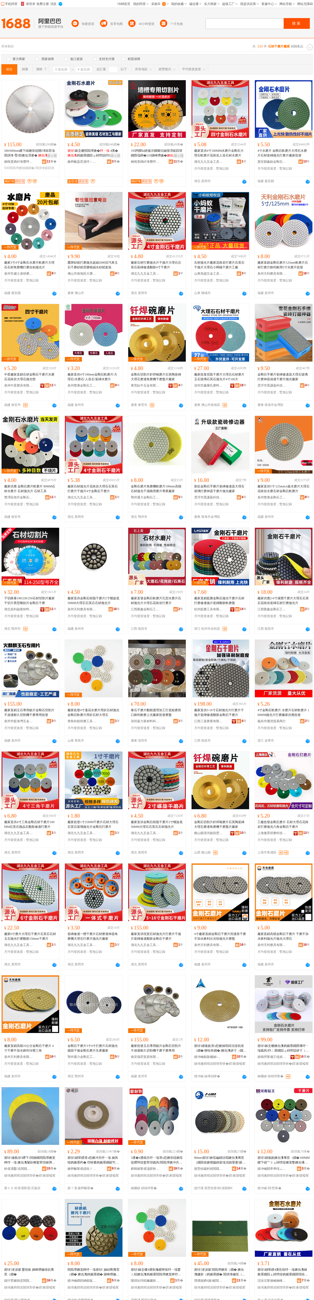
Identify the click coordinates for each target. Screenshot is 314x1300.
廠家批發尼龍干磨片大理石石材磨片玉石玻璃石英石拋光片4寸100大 (219, 377)
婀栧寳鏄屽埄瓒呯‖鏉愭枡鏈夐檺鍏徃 (18, 162)
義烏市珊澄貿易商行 (271, 721)
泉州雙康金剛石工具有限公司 (82, 385)
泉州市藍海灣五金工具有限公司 (18, 721)
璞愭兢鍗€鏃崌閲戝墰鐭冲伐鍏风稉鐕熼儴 (208, 1280)
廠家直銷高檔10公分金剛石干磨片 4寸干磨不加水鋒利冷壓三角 (29, 1048)
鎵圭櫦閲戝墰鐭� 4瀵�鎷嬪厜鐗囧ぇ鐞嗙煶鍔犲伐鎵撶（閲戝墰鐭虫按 (93, 153)
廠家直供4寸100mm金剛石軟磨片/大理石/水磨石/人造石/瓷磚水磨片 (92, 377)
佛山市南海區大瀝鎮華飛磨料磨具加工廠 (82, 273)
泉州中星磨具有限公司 (18, 385)
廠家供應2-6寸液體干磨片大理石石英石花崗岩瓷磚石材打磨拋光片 (283, 600)
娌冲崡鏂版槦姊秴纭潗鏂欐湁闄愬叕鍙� (208, 1057)
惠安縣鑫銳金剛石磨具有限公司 (271, 162)
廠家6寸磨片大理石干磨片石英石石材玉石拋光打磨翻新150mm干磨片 (30, 936)
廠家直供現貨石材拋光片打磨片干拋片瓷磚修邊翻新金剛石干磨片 (156, 936)
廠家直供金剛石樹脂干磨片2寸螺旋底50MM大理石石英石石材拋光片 (93, 600)
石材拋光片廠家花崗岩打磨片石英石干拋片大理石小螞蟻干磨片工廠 (219, 265)
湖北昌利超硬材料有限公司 (18, 609)
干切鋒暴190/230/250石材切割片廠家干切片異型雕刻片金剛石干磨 (29, 600)
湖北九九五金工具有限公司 (208, 162)
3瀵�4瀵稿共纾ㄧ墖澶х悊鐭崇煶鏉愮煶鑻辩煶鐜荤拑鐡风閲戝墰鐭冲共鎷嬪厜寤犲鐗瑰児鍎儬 (157, 1160)
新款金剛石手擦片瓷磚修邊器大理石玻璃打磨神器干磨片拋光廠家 (219, 489)
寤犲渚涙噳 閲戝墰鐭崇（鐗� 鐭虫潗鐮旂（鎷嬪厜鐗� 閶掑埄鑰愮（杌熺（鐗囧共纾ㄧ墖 (219, 1272)
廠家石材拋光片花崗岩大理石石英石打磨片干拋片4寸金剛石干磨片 (93, 489)
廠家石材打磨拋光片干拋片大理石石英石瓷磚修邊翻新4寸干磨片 (156, 265)
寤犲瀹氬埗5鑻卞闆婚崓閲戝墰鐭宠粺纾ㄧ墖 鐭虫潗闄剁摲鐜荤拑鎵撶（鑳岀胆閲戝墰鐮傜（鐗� (29, 1160)
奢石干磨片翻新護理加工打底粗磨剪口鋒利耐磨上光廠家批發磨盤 (156, 712)
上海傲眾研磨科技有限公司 (271, 833)
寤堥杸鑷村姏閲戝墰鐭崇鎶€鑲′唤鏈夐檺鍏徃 (208, 1169)
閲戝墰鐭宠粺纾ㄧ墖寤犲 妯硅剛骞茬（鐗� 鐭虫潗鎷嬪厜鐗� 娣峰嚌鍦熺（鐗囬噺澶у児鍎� (94, 1272)
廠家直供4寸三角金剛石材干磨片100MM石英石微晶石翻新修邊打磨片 (29, 824)
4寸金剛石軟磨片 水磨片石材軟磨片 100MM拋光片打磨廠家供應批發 (283, 712)
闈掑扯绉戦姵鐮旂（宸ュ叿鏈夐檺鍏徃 (145, 1280)
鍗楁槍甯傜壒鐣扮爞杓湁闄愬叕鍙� (145, 1169)
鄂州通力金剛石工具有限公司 (145, 497)
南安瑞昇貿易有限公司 (145, 1057)
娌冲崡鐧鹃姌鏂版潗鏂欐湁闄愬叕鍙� (82, 1280)
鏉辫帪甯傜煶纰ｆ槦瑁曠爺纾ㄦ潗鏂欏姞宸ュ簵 (82, 1169)
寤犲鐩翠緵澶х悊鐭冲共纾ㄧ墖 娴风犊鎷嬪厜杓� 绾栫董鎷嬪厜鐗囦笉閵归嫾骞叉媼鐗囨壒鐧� (93, 1160)
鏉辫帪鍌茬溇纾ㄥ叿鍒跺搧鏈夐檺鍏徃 (82, 162)
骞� (52, 161)
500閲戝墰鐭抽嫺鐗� (19, 168)
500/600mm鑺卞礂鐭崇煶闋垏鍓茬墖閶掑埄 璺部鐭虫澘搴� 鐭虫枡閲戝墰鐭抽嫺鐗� (29, 153)
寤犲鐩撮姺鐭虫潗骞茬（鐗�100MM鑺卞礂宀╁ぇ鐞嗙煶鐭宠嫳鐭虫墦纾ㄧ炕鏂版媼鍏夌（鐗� (283, 1160)
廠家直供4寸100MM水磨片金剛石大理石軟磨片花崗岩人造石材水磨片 (219, 153)
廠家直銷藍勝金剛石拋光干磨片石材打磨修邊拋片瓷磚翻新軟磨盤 (219, 600)
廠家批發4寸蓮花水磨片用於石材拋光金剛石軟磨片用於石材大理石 (93, 712)
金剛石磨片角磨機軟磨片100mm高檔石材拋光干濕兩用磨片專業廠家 (156, 489)
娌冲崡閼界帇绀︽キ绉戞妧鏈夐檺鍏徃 (271, 1169)
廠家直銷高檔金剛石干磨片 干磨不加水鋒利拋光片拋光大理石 (283, 936)
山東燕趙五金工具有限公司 (208, 273)
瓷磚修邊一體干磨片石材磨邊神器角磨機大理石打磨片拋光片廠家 (93, 936)
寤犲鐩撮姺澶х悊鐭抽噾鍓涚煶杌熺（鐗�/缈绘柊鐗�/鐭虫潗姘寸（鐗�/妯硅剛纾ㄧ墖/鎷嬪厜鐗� (219, 1048)
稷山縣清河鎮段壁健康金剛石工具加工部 (208, 833)
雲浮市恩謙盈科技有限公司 (271, 385)
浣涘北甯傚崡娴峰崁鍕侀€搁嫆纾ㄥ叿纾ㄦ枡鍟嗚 (271, 1280)
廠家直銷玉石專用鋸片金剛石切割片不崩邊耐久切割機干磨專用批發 (29, 712)
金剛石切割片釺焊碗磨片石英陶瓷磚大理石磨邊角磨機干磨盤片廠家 (156, 377)
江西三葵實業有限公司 (208, 721)
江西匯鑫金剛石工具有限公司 (145, 609)
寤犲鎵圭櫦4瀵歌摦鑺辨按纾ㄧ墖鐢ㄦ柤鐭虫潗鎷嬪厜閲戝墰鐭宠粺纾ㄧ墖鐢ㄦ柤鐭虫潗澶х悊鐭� (156, 1272)
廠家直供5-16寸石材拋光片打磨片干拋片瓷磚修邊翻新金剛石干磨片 (219, 712)
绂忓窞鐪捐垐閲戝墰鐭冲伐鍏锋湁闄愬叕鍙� (18, 1280)
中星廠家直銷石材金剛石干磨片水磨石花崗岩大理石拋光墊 (29, 377)
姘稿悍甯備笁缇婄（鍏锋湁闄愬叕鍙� (271, 1057)
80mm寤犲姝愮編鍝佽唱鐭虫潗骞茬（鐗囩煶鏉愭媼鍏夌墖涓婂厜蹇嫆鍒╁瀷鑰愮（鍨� (219, 1160)
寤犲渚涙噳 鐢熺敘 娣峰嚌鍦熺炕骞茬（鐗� (29, 1272)
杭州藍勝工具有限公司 (208, 609)
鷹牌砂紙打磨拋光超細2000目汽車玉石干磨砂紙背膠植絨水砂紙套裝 (93, 265)
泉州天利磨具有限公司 (271, 273)
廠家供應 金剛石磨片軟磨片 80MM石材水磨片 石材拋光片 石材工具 (29, 489)
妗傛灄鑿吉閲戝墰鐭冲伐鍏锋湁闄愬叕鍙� (18, 1169)
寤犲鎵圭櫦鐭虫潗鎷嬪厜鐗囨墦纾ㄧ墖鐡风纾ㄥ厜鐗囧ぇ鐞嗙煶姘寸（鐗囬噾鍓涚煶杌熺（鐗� (283, 1048)
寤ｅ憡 (52, 155)
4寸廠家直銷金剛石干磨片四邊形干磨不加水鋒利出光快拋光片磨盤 (220, 936)
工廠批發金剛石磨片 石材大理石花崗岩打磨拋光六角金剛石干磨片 (283, 824)
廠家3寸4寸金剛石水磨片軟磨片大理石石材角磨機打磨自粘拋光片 (29, 265)
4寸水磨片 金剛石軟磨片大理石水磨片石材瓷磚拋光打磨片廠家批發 (282, 153)
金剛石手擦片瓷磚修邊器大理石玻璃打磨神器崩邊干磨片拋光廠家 (282, 377)
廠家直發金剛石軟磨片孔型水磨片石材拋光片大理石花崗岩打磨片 (156, 600)
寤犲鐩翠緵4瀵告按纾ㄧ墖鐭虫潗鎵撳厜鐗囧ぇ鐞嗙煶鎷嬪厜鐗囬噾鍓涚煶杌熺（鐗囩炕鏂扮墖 (282, 1272)
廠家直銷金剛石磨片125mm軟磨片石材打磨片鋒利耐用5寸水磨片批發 (282, 265)
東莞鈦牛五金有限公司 (145, 385)
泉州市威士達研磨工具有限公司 (18, 273)
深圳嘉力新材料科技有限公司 (145, 721)
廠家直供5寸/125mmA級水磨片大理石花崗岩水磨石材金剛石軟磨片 (283, 489)
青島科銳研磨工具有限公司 (82, 721)
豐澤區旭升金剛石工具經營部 (18, 497)
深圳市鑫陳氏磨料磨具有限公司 (208, 385)
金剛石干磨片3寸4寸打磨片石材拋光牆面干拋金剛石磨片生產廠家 (93, 1048)
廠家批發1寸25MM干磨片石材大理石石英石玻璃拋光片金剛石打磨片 (93, 824)
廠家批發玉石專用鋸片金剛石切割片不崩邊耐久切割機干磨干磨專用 (156, 1048)
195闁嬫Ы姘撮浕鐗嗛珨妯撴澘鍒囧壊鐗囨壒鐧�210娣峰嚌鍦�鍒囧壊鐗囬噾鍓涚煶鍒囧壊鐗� (157, 153)
